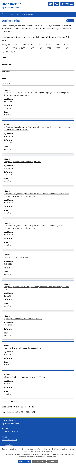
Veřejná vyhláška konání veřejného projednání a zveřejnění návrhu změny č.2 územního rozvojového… (37, 128)
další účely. (48, 451)
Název (5, 57)
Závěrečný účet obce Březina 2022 (21, 257)
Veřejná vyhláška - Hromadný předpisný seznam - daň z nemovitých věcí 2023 (36, 288)
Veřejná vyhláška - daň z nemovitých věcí (24, 162)
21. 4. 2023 (8, 296)
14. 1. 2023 (8, 354)
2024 (67, 48)
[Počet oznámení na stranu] (34, 407)
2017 (6, 48)
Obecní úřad (14, 14)
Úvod (4, 14)
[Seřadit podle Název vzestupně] (9, 56)
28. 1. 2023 (8, 325)
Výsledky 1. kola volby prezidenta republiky (23, 348)
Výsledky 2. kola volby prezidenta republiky (23, 319)
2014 (49, 44)
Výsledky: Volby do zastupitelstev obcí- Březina (24, 377)
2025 (6, 52)
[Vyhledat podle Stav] (38, 84)
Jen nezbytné (38, 461)
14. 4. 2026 (8, 136)
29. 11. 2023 (8, 203)
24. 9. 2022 (8, 384)
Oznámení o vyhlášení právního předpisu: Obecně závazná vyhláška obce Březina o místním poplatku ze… (36, 227)
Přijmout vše (24, 461)
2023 (58, 48)
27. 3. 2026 (8, 102)
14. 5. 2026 (8, 175)
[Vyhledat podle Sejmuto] (38, 76)
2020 (31, 48)
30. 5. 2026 (8, 143)
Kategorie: (6, 44)
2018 (15, 48)
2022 (49, 48)
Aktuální (7, 115)
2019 (23, 48)
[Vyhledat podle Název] (38, 61)
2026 (15, 52)
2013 (41, 44)
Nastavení (52, 461)
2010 (16, 44)
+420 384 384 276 (9, 440)
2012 (32, 44)
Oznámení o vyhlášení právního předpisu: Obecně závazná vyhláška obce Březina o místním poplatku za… (36, 195)
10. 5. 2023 (8, 264)
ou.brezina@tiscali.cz (11, 431)
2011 (24, 44)
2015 (57, 44)
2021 (40, 48)
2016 (66, 44)
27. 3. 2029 (8, 108)
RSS (70, 21)
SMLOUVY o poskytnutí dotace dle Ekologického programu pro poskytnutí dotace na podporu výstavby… (37, 94)
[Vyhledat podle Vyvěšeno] (38, 69)
